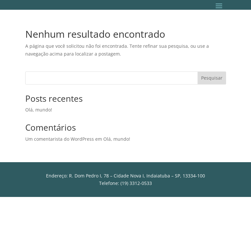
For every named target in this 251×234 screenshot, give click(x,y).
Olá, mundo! (38, 110)
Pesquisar (211, 78)
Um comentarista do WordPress (59, 139)
